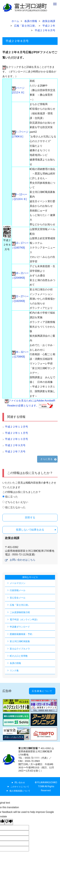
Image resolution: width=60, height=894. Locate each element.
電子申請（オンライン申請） (24, 619)
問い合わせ (20, 782)
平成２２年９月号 (15, 445)
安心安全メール (17, 597)
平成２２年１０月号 (16, 439)
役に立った (11, 496)
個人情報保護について (19, 791)
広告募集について (42, 691)
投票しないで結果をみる (30, 529)
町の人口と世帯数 (19, 656)
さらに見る (46, 459)
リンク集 (14, 670)
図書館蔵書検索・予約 (21, 634)
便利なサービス (30, 577)
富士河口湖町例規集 (20, 641)
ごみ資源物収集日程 (20, 612)
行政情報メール (17, 590)
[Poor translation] (9, 822)
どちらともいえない (16, 502)
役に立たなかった (15, 507)
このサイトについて (19, 786)
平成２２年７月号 (15, 451)
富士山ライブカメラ (20, 648)
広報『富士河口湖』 (20, 605)
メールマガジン (17, 583)
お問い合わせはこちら (22, 559)
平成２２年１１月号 (16, 433)
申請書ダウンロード (20, 626)
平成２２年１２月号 (16, 426)
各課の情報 (15, 663)
